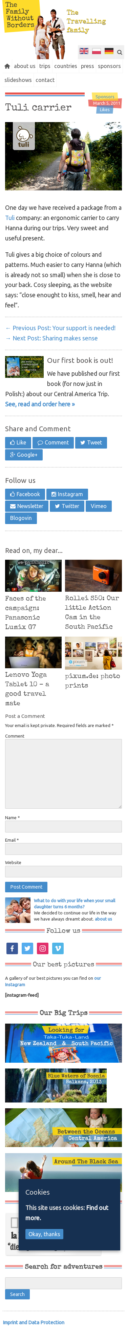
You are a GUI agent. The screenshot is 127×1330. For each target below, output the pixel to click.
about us (25, 66)
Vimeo (99, 506)
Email (12, 840)
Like (21, 442)
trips (44, 66)
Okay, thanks (44, 1234)
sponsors (109, 66)
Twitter (70, 506)
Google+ (27, 455)
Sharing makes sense (51, 338)
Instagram (70, 494)
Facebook (28, 494)
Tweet (94, 442)
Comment (57, 442)
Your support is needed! (60, 328)
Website (13, 862)
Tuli (10, 218)
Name (12, 817)
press (87, 66)
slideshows (18, 80)
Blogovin (21, 518)
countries (65, 66)
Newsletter (30, 506)
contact (45, 80)
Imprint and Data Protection (33, 1322)
